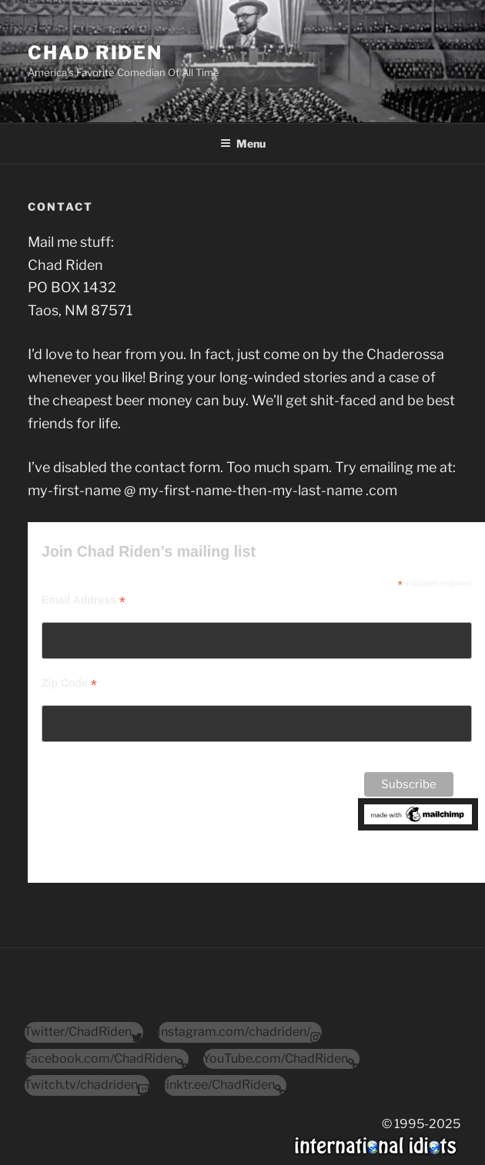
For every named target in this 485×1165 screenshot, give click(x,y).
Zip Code (69, 683)
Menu (243, 143)
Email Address (83, 600)
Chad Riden (95, 53)
